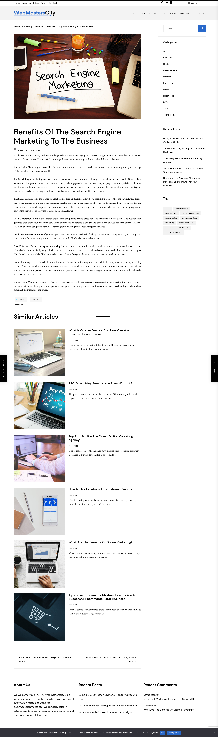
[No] (214, 732)
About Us (26, 3)
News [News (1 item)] (169, 223)
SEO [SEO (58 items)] (169, 227)
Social (173, 13)
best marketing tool (91, 238)
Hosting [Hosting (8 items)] (171, 218)
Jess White (22, 150)
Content (167, 57)
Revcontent (150, 695)
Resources (168, 95)
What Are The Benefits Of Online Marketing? (168, 709)
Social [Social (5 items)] (183, 227)
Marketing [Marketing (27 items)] (189, 218)
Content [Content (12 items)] (181, 208)
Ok (162, 733)
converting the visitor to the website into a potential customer (43, 210)
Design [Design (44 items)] (171, 213)
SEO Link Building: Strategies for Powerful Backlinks (184, 150)
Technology (154, 13)
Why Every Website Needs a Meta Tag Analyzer (182, 160)
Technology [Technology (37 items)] (173, 232)
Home (18, 3)
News (166, 89)
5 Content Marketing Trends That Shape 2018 (169, 699)
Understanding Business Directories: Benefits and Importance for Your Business (181, 182)
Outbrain (148, 705)
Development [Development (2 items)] (190, 213)
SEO (165, 13)
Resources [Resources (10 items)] (186, 223)
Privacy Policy (40, 3)
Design (142, 13)
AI (164, 51)
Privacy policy (173, 733)
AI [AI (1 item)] (167, 208)
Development (170, 70)
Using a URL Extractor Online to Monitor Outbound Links (183, 140)
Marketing (185, 13)
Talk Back (53, 3)
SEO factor (53, 167)
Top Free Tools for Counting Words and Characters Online (183, 170)
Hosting (167, 76)
